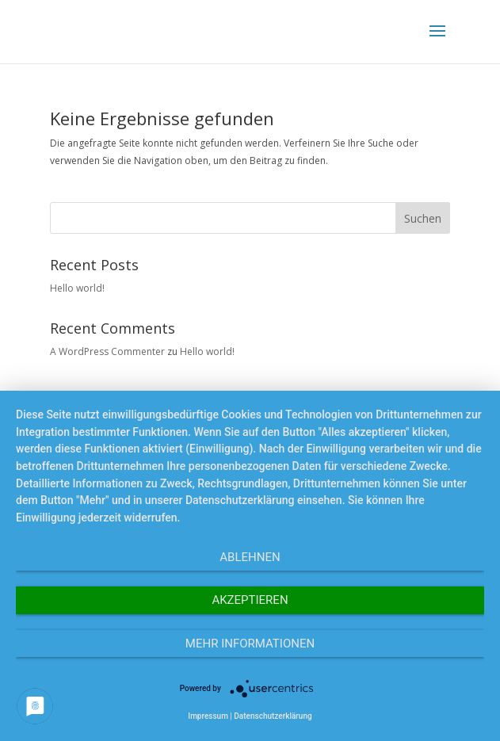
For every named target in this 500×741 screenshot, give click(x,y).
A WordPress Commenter (107, 351)
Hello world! (77, 288)
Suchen (422, 218)
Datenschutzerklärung (272, 716)
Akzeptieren (250, 600)
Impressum (208, 716)
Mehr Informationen (250, 643)
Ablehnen (249, 557)
